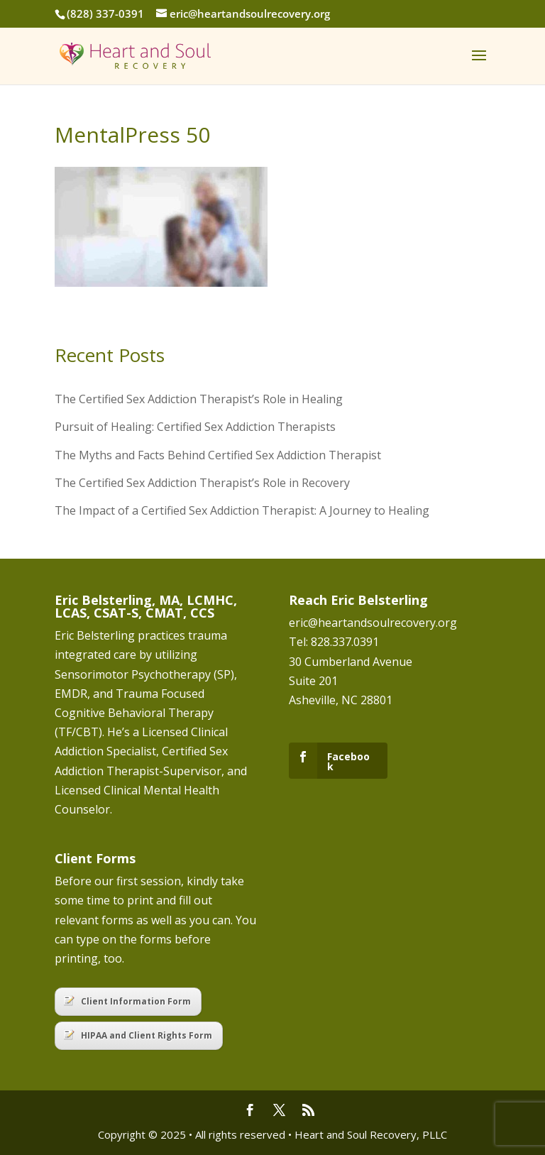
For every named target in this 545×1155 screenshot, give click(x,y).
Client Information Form (127, 1001)
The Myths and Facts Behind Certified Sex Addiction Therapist (218, 455)
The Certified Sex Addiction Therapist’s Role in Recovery (202, 483)
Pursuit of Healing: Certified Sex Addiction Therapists (195, 426)
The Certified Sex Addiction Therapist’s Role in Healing (199, 399)
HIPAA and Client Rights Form (138, 1035)
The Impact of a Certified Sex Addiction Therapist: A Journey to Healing (242, 510)
